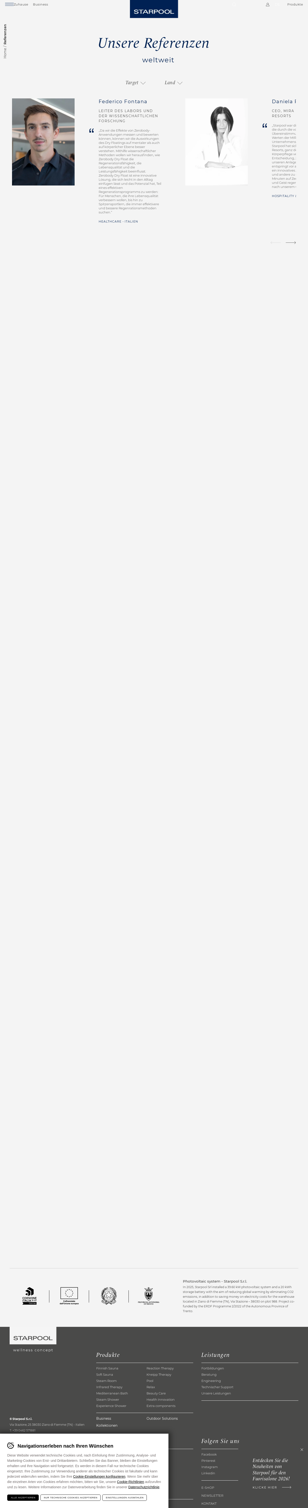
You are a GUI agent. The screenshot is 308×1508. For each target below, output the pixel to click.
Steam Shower (107, 1408)
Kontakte (245, 7)
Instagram (209, 1475)
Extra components (161, 1414)
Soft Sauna (104, 1383)
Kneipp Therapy (159, 1383)
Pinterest (208, 1469)
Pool (150, 1389)
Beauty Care (156, 1402)
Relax (151, 1396)
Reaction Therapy (160, 1377)
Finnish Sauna (107, 1377)
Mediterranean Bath (112, 1402)
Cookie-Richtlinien (130, 1482)
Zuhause (33, 7)
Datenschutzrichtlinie (143, 1487)
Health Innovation (161, 1408)
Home (5, 53)
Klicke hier (253, 1490)
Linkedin (208, 1481)
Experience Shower (111, 1414)
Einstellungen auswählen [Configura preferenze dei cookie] (125, 1497)
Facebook (209, 1463)
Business (52, 7)
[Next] (291, 242)
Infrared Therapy (109, 1396)
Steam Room (106, 1389)
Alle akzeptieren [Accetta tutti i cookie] (23, 1497)
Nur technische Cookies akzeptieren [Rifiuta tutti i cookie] (70, 1497)
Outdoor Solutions (162, 1427)
